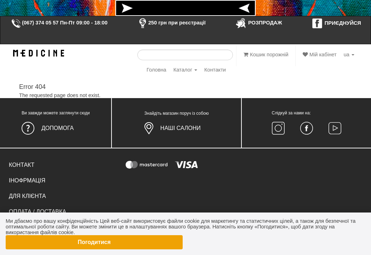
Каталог (185, 70)
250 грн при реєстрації (171, 23)
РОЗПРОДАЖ (258, 23)
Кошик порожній (266, 54)
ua (349, 54)
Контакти (215, 70)
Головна (156, 70)
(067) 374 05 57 (35, 23)
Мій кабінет (320, 54)
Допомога (57, 128)
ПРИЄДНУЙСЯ (336, 23)
